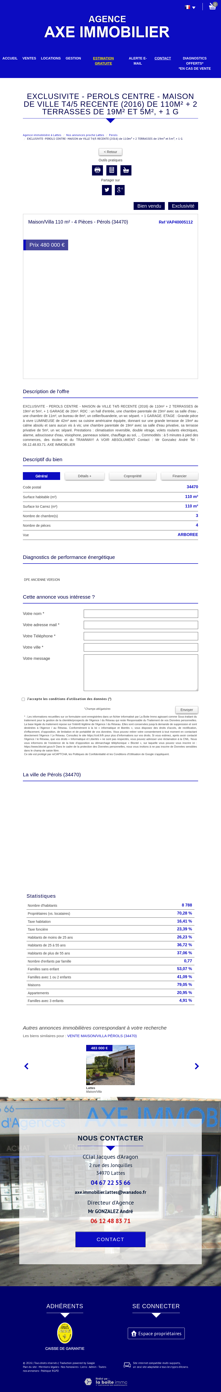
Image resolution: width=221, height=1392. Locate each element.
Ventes (29, 58)
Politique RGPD (50, 1371)
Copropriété (133, 476)
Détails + (85, 476)
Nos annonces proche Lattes (85, 135)
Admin (92, 1367)
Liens (83, 1367)
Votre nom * (33, 613)
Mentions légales (49, 1367)
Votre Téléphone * (39, 636)
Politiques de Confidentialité (89, 754)
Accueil (10, 58)
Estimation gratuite (103, 60)
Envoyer (187, 710)
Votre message (36, 658)
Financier (180, 476)
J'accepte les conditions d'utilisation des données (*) (69, 699)
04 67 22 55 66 (110, 1182)
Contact (163, 58)
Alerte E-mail (138, 60)
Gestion (73, 58)
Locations (51, 58)
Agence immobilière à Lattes (42, 135)
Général (42, 476)
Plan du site (30, 1367)
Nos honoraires (69, 1367)
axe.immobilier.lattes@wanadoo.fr (110, 1192)
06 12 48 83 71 (110, 1221)
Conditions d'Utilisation (127, 754)
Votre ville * (33, 647)
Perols (113, 135)
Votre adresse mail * (41, 625)
